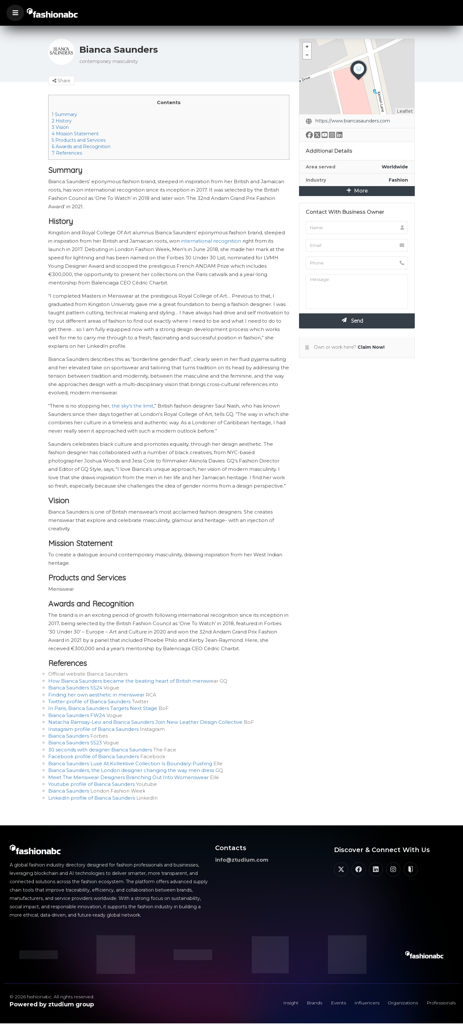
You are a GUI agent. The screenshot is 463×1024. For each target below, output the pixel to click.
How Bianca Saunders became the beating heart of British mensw (129, 681)
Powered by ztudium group (52, 1004)
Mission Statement (75, 134)
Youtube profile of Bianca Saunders (91, 784)
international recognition (211, 241)
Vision (60, 127)
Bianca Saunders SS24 (75, 688)
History (62, 121)
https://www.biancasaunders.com (352, 121)
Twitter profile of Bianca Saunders (89, 701)
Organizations (401, 1003)
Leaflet (405, 111)
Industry (316, 180)
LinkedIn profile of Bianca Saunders (91, 798)
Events (334, 1003)
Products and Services (78, 140)
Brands (310, 1003)
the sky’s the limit (132, 406)
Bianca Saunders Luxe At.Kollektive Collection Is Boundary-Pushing (130, 763)
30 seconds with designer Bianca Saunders (100, 750)
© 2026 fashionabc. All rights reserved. (52, 997)
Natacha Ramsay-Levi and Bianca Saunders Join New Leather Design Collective (145, 722)
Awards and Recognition (81, 146)
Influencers (364, 1003)
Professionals (440, 1003)
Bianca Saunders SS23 (75, 743)
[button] (15, 13)
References (67, 153)
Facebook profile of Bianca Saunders (93, 756)
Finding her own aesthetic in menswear (96, 695)
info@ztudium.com (241, 860)
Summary (64, 114)
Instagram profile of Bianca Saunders (93, 729)
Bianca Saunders (68, 736)
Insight (286, 1003)
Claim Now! (371, 347)
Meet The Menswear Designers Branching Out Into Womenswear (128, 777)
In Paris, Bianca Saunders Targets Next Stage (102, 708)
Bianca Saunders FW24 (76, 715)
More (357, 191)
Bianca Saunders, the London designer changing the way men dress (131, 770)
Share (61, 81)
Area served (320, 167)
